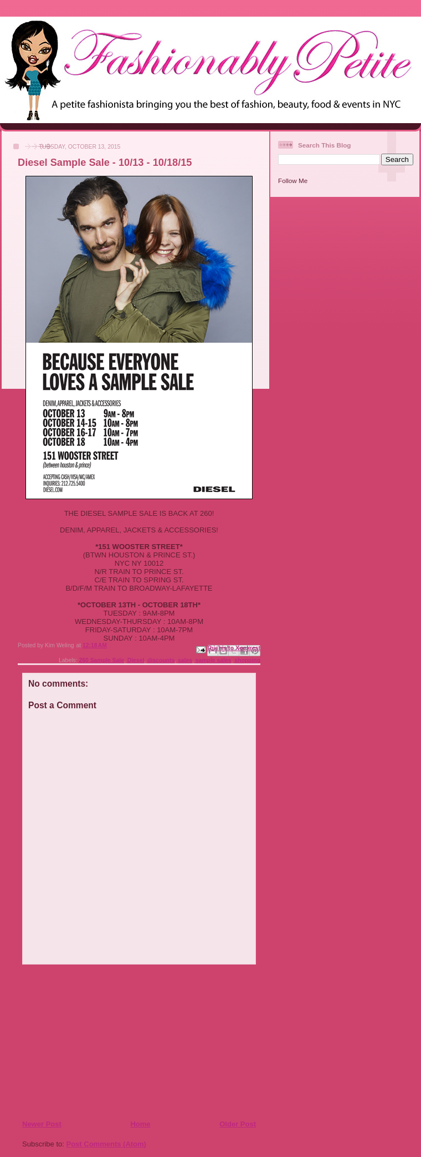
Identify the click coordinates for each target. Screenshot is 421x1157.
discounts (160, 660)
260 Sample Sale (101, 660)
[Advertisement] (89, 1041)
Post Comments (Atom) (106, 1144)
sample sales (214, 660)
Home (140, 1124)
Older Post (237, 1124)
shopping (247, 660)
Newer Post (41, 1124)
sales (185, 660)
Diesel (136, 660)
